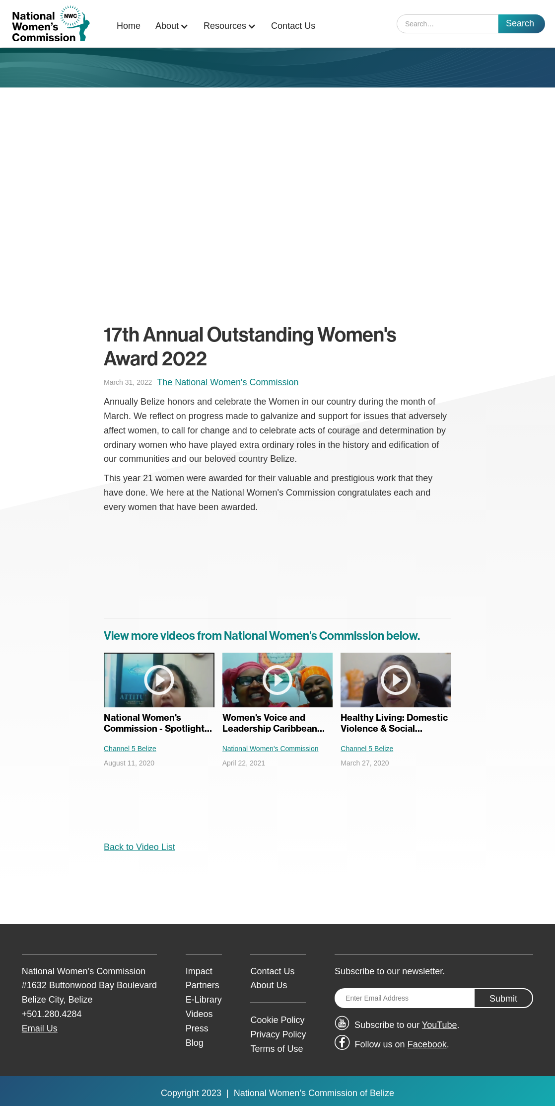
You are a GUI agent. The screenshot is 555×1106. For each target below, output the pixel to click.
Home (128, 26)
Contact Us (293, 26)
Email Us (40, 1028)
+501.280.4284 (52, 1014)
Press (197, 1028)
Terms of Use (276, 1049)
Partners (202, 985)
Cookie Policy (277, 1020)
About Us (268, 985)
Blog (195, 1043)
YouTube (439, 1025)
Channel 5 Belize (130, 749)
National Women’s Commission (295, 1093)
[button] (174, 26)
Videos (199, 1014)
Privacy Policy (278, 1034)
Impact (199, 971)
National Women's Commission (270, 749)
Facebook (427, 1044)
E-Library (204, 1000)
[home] (51, 23)
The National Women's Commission (227, 382)
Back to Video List (139, 847)
